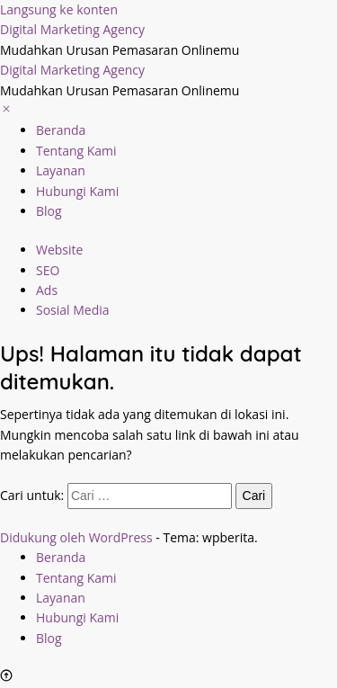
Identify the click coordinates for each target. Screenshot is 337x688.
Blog (49, 210)
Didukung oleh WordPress (76, 537)
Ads (47, 290)
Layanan (60, 170)
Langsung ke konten (59, 9)
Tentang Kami (76, 150)
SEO (47, 270)
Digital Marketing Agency (72, 29)
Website (59, 249)
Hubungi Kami (77, 191)
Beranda (60, 129)
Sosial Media (73, 309)
